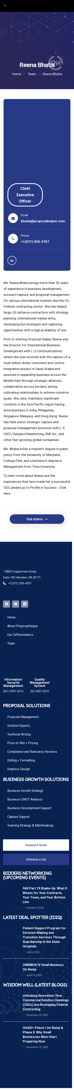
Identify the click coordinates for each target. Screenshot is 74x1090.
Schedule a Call (36, 859)
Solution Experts (18, 726)
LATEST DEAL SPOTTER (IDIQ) (32, 917)
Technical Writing (19, 734)
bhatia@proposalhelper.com (43, 221)
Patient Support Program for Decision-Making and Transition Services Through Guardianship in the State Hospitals (44, 937)
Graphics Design (18, 769)
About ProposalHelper (22, 626)
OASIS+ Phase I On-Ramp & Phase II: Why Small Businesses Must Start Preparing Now (43, 1034)
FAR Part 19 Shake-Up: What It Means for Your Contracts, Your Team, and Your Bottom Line (45, 895)
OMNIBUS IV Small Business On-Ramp (43, 967)
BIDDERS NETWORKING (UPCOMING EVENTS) (27, 875)
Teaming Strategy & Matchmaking (30, 825)
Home (11, 617)
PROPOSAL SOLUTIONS (26, 705)
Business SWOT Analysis (24, 799)
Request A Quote (36, 845)
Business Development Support (29, 808)
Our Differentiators (20, 635)
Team (11, 643)
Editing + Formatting (21, 760)
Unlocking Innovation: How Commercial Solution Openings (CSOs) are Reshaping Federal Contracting (46, 1002)
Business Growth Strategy (25, 791)
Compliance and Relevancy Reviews (32, 752)
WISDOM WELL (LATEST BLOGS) (35, 985)
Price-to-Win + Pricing (22, 743)
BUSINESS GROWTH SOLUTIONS (36, 779)
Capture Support (18, 817)
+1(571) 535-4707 (35, 242)
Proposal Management (23, 717)
